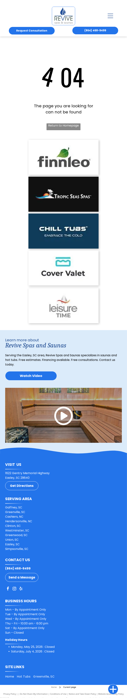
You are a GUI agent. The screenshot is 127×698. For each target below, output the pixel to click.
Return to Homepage (63, 125)
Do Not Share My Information (34, 693)
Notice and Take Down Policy (82, 693)
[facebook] (8, 589)
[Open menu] (110, 16)
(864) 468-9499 (18, 568)
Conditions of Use (58, 693)
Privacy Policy (9, 693)
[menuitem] (11, 676)
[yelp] (21, 589)
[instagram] (14, 589)
